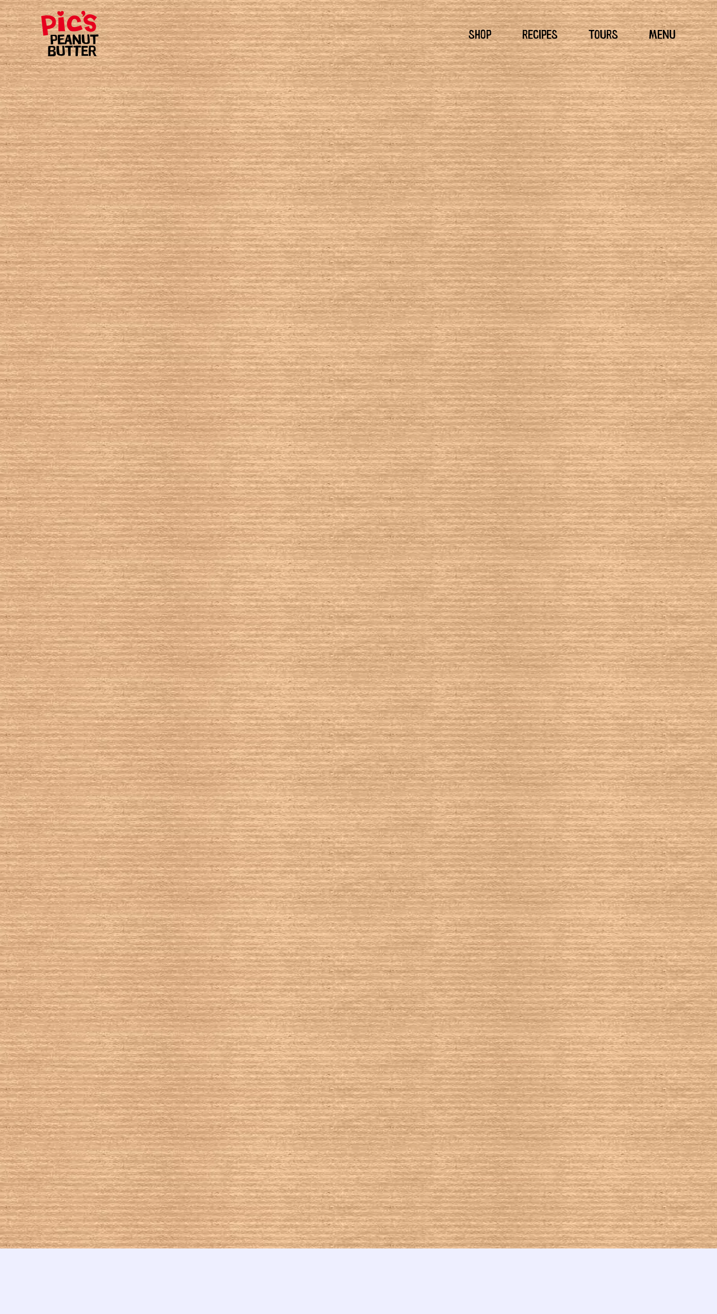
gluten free (423, 851)
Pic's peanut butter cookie (471, 864)
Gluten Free (472, 827)
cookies (449, 840)
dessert (495, 840)
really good (372, 876)
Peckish (358, 827)
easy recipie (383, 851)
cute (472, 840)
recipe (403, 876)
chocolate (417, 840)
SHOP (480, 33)
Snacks (342, 840)
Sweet (367, 840)
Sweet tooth (393, 827)
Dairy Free (432, 827)
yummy (478, 876)
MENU (662, 33)
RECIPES (540, 33)
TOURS (603, 33)
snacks (428, 876)
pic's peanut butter (395, 864)
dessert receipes (333, 851)
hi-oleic (457, 851)
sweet (453, 876)
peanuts (348, 864)
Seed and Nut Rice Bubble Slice (210, 1124)
